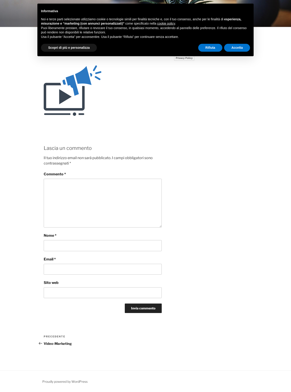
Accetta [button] (237, 47)
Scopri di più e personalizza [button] (69, 47)
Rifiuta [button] (210, 47)
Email (50, 259)
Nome (50, 235)
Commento (55, 174)
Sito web (51, 283)
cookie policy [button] (166, 23)
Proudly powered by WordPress (65, 381)
